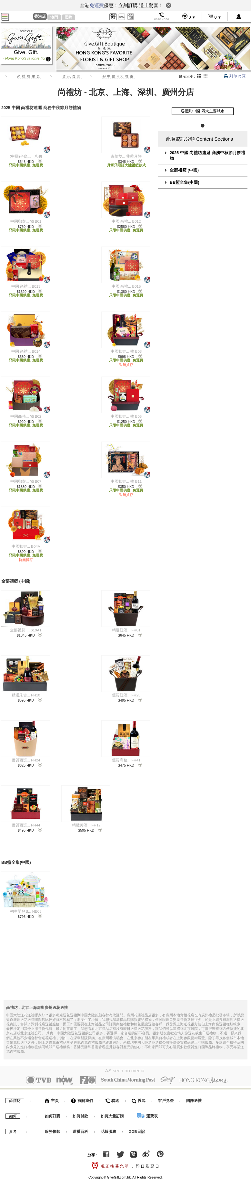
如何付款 (81, 1109)
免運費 (96, 5)
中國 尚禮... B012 (126, 221)
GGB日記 (137, 1125)
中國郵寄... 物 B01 (25, 221)
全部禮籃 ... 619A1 (25, 627)
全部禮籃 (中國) (184, 170)
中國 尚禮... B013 (26, 286)
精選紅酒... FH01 (126, 627)
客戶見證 (166, 1094)
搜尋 (139, 1094)
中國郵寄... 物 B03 (126, 351)
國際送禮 (194, 1094)
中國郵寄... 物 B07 (25, 481)
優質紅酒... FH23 (126, 692)
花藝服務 (108, 1125)
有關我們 (82, 1094)
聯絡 (112, 1094)
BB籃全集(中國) (184, 182)
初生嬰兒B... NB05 (25, 906)
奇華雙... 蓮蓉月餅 (126, 156)
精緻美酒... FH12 (86, 822)
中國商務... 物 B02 (25, 416)
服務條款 (52, 1125)
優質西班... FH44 (26, 822)
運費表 (147, 1109)
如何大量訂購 (113, 1109)
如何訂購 (52, 1109)
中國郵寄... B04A (26, 546)
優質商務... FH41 (126, 757)
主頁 (52, 1094)
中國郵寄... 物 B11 (126, 481)
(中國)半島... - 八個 (26, 156)
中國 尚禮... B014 (26, 351)
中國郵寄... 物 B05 (126, 416)
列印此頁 (235, 76)
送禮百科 (80, 1125)
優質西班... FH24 (26, 757)
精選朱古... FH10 (26, 692)
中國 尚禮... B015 (126, 286)
